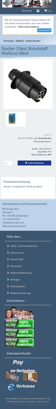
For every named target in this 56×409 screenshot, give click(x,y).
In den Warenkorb (34, 163)
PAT (49, 154)
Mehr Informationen (28, 26)
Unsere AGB (15, 259)
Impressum (14, 266)
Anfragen (13, 279)
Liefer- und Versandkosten (22, 245)
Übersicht (27, 10)
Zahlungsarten (16, 286)
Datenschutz (15, 252)
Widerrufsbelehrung (19, 272)
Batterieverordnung (19, 293)
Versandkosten (44, 138)
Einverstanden (44, 30)
